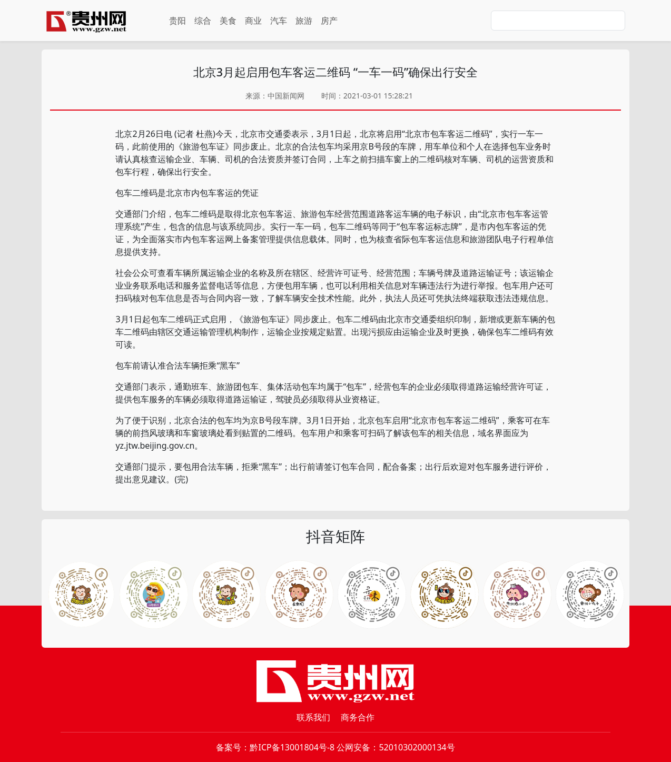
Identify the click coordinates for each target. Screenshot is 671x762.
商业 (253, 20)
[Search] (558, 21)
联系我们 (313, 717)
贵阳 (177, 20)
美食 (228, 20)
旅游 (303, 20)
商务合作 (357, 717)
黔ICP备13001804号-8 (292, 747)
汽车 (278, 20)
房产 (329, 20)
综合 (202, 20)
